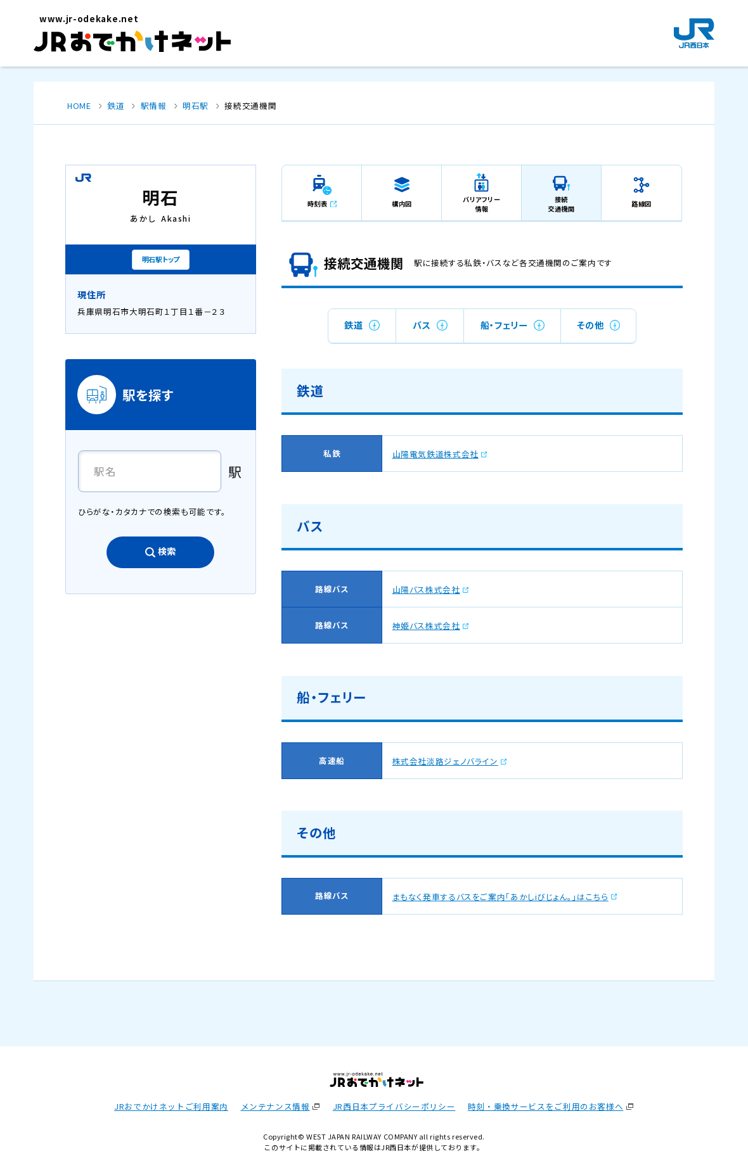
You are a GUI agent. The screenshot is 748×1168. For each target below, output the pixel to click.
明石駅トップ (160, 259)
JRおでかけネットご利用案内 (171, 1106)
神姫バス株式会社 (426, 625)
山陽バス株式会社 (426, 589)
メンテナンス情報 (275, 1106)
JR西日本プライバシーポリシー (394, 1106)
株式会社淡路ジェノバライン (445, 761)
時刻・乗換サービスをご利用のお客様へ (545, 1106)
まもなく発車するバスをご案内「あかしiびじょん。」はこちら (500, 897)
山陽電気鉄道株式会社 (435, 454)
